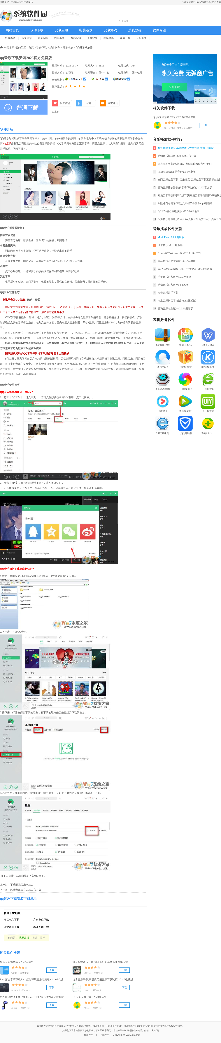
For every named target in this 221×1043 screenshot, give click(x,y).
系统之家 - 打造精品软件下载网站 (16, 2)
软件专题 (159, 30)
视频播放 (10, 38)
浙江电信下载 (11, 919)
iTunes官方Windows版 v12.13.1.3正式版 (179, 253)
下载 (51, 970)
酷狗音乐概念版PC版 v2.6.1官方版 (177, 156)
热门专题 (216, 2)
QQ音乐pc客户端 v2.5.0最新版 (89, 997)
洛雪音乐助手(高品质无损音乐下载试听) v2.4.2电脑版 (103, 979)
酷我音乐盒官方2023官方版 (25, 889)
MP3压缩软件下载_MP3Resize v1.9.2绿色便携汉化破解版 (32, 997)
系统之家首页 (188, 2)
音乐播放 (27, 38)
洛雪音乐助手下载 (168, 292)
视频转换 (109, 38)
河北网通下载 (11, 927)
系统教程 (134, 30)
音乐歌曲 (141, 38)
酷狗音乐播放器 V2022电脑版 (17, 962)
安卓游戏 (110, 30)
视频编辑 (76, 38)
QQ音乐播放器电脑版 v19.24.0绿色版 (178, 211)
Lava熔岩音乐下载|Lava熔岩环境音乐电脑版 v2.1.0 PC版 (31, 979)
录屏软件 (92, 38)
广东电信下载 (41, 919)
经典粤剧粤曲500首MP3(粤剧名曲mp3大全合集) (184, 163)
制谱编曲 (59, 38)
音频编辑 (43, 38)
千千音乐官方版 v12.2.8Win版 (174, 277)
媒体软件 (55, 47)
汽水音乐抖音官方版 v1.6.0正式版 (177, 300)
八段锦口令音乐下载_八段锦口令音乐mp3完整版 (185, 203)
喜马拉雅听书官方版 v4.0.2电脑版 (177, 261)
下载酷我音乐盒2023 (22, 884)
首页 (31, 47)
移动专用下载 (41, 927)
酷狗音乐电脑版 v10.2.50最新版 (175, 308)
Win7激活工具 (204, 2)
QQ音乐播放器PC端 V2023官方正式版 (174, 117)
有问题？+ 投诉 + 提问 (26, 937)
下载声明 (104, 1035)
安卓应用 (61, 30)
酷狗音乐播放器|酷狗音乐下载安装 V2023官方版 (185, 187)
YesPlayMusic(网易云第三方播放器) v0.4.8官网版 (185, 269)
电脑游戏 (85, 30)
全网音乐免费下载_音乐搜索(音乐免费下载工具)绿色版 (189, 179)
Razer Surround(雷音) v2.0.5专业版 (177, 171)
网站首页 (12, 30)
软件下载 (36, 30)
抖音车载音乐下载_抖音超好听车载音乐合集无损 (100, 962)
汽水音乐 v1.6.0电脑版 (170, 245)
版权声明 (88, 1035)
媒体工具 (125, 38)
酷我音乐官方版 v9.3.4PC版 (173, 284)
